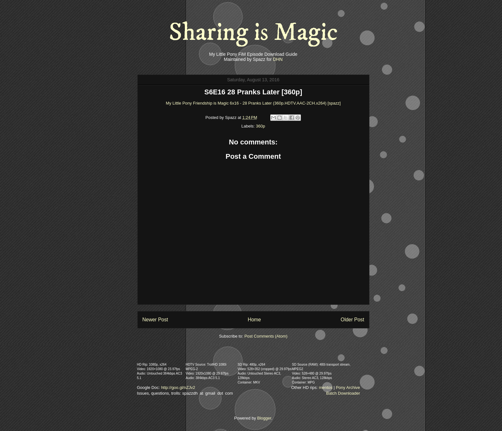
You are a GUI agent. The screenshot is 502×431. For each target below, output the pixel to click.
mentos (325, 387)
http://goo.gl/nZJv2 (178, 387)
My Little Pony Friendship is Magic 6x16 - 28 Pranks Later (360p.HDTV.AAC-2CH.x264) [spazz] (253, 103)
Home (254, 319)
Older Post (352, 319)
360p (260, 126)
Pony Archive (348, 387)
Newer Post (155, 319)
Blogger (264, 418)
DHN (277, 59)
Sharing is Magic (253, 32)
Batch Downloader (343, 393)
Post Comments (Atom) (265, 336)
